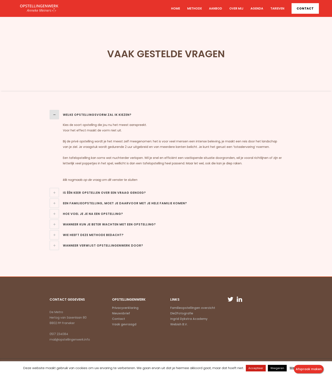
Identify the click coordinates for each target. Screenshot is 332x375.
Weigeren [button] (277, 368)
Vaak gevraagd (124, 324)
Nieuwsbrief (121, 313)
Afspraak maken (309, 369)
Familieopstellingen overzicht (192, 308)
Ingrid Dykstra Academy (189, 319)
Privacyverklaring (125, 308)
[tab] (166, 114)
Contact (305, 8)
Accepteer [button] (255, 368)
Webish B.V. (179, 324)
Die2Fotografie (181, 313)
